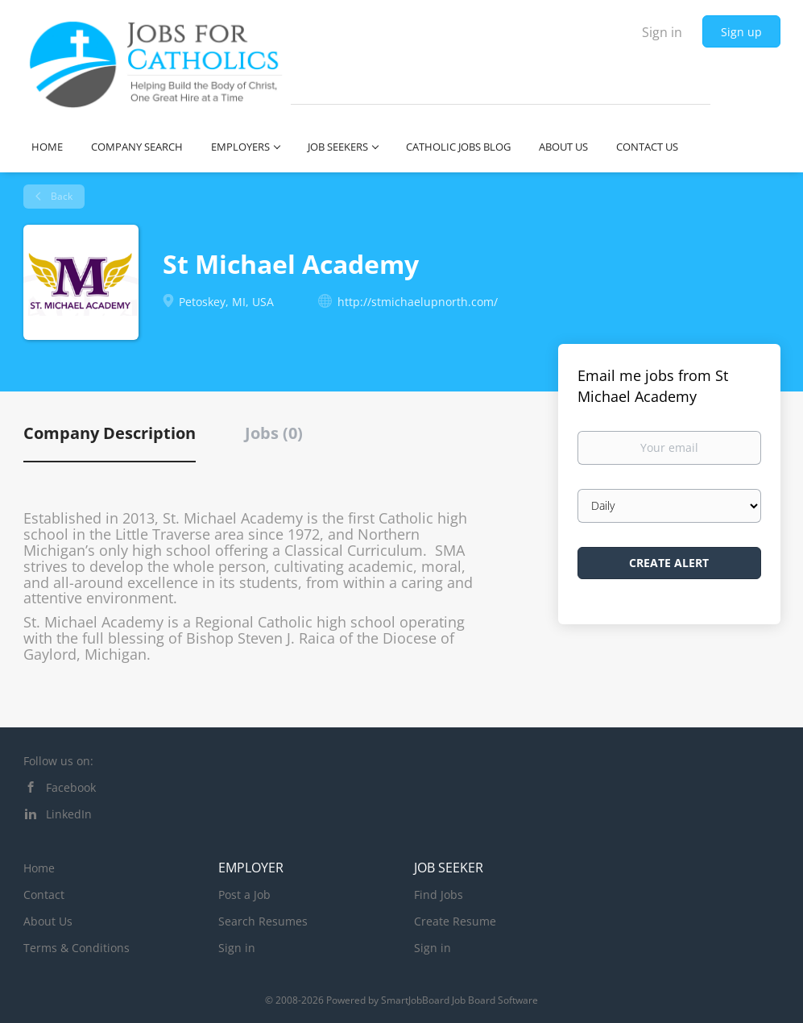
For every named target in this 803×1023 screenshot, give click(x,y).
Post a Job (244, 894)
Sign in (662, 32)
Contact (43, 894)
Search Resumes (263, 921)
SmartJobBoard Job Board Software (459, 1000)
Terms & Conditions (76, 947)
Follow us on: (58, 760)
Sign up (741, 31)
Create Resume (455, 921)
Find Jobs (438, 894)
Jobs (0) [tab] (274, 433)
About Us (47, 921)
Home (39, 868)
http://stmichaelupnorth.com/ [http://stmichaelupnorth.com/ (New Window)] (417, 301)
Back (60, 196)
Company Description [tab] (109, 433)
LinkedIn (69, 814)
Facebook (71, 787)
